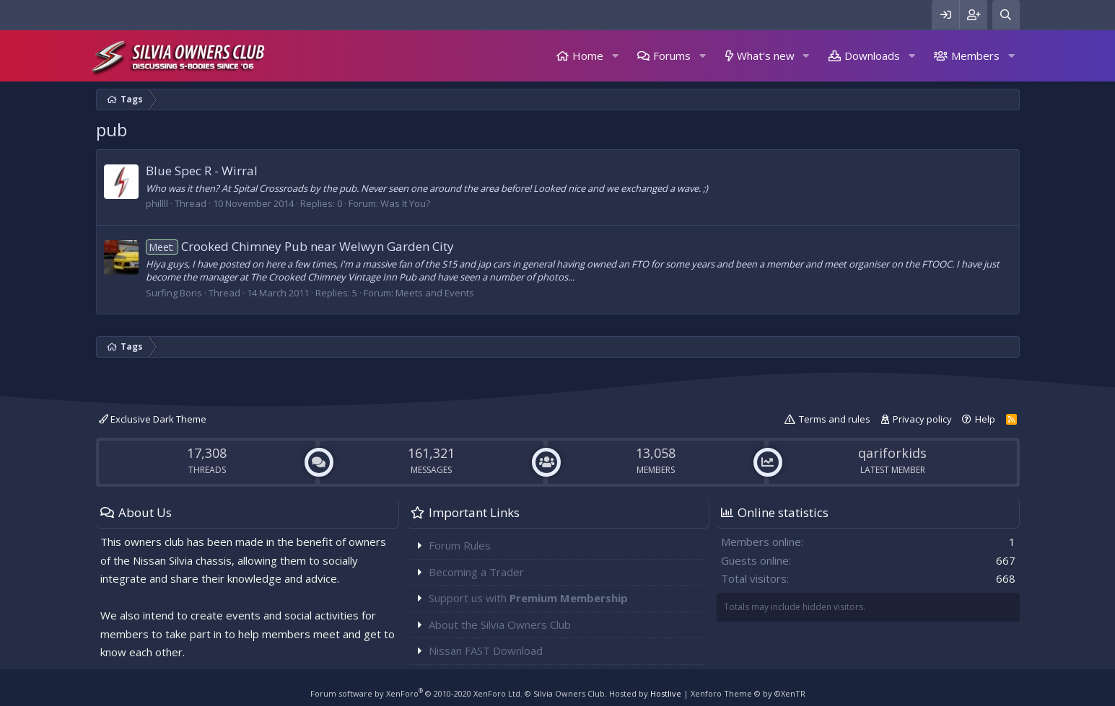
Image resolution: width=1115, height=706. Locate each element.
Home (587, 55)
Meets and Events (434, 292)
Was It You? (405, 203)
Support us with (528, 598)
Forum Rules (460, 545)
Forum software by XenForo (416, 693)
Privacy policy (922, 418)
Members (975, 55)
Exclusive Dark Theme (152, 418)
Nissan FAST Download (486, 650)
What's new (766, 55)
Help (985, 418)
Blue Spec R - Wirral (202, 170)
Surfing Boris (174, 292)
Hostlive (665, 693)
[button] (615, 55)
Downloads (872, 55)
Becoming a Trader (476, 572)
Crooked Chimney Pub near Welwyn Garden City (300, 246)
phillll (157, 203)
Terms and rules (834, 418)
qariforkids (892, 453)
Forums (672, 55)
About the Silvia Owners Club (500, 624)
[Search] (1006, 15)
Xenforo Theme (748, 693)
